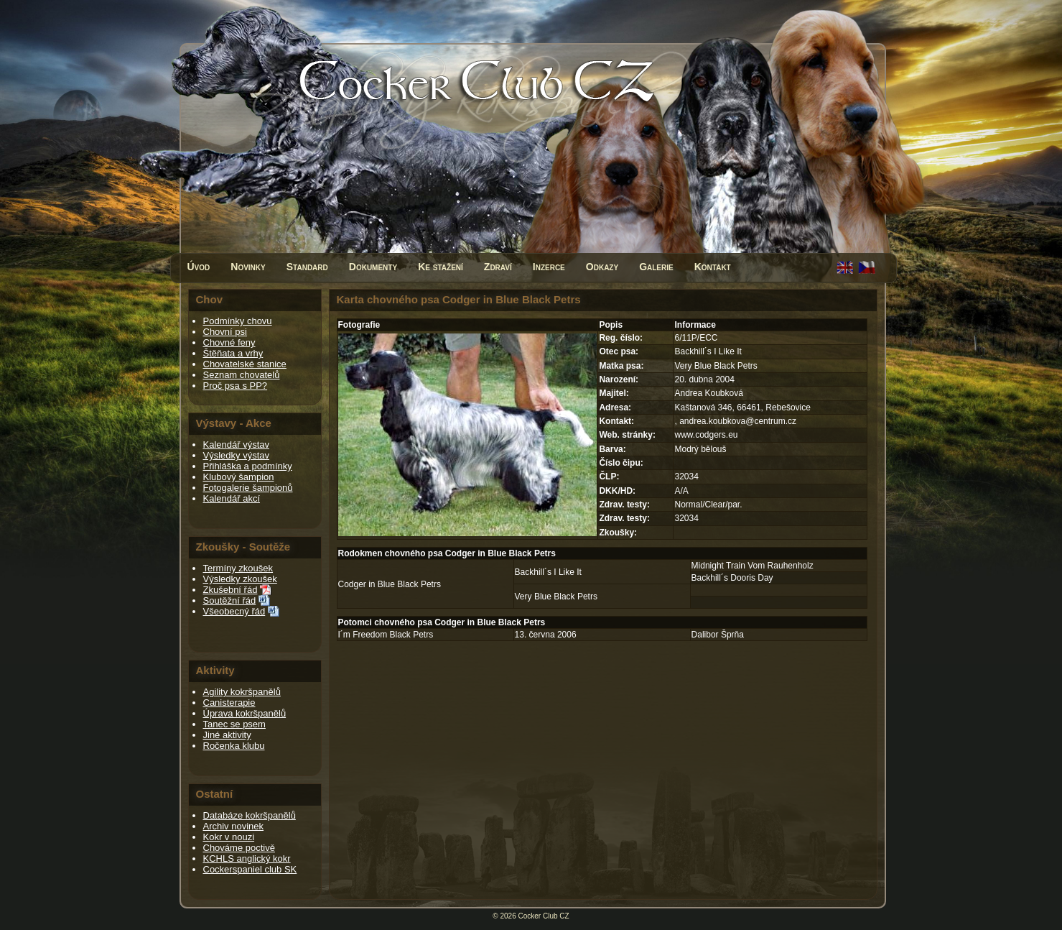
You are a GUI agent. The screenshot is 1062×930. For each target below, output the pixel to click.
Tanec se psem (234, 724)
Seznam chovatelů (241, 374)
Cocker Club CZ (543, 916)
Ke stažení (440, 266)
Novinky (247, 266)
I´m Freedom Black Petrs (386, 635)
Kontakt (712, 266)
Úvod (198, 266)
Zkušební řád (230, 589)
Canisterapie (229, 702)
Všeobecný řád (234, 611)
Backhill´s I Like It (548, 572)
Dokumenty (373, 266)
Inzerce (549, 266)
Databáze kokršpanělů (249, 815)
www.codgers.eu (705, 435)
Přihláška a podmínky (247, 466)
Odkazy (602, 266)
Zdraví (498, 266)
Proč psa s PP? (235, 385)
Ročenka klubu (234, 745)
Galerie (656, 266)
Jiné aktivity (227, 734)
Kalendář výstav (236, 444)
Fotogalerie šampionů (248, 487)
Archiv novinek (233, 826)
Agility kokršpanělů (242, 691)
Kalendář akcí (232, 498)
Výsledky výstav (236, 455)
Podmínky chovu (237, 321)
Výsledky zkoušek (240, 579)
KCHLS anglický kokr (247, 858)
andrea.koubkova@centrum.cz (737, 421)
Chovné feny (229, 342)
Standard (307, 266)
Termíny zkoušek (238, 568)
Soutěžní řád (229, 600)
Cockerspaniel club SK (250, 869)
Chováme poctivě (239, 847)
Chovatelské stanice (245, 364)
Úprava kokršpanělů (245, 713)
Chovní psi (225, 331)
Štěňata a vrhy (233, 353)
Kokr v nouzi (229, 837)
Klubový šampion (238, 476)
